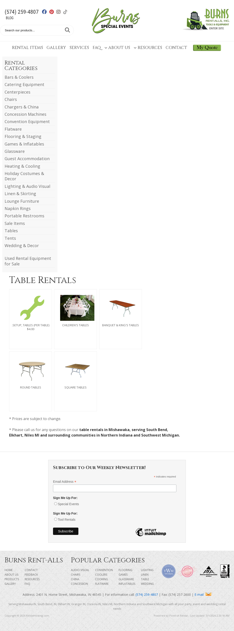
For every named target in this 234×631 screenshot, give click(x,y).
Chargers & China (22, 107)
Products (12, 579)
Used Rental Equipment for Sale (28, 261)
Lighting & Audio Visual (27, 186)
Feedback (31, 575)
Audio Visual (80, 570)
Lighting (147, 570)
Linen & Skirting (20, 193)
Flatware (13, 129)
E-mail (202, 594)
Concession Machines (25, 114)
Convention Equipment (27, 121)
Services (79, 48)
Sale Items (15, 223)
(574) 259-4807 (22, 12)
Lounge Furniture (22, 201)
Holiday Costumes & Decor (24, 176)
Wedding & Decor (22, 245)
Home (9, 570)
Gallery (56, 48)
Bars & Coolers (19, 77)
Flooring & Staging (23, 136)
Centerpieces (17, 92)
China (75, 579)
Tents (10, 238)
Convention (104, 570)
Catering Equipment (24, 84)
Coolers (101, 575)
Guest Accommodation (27, 158)
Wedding (147, 584)
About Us (117, 48)
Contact (176, 48)
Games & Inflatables (24, 144)
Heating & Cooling (22, 166)
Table (145, 579)
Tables (11, 230)
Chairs (11, 99)
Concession (79, 584)
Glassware (15, 151)
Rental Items (27, 48)
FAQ (97, 48)
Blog (9, 18)
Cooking (101, 579)
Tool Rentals (66, 519)
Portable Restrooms (24, 215)
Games (123, 575)
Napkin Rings (18, 208)
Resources (148, 48)
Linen (145, 575)
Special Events (68, 504)
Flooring (125, 570)
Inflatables (127, 584)
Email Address (64, 482)
